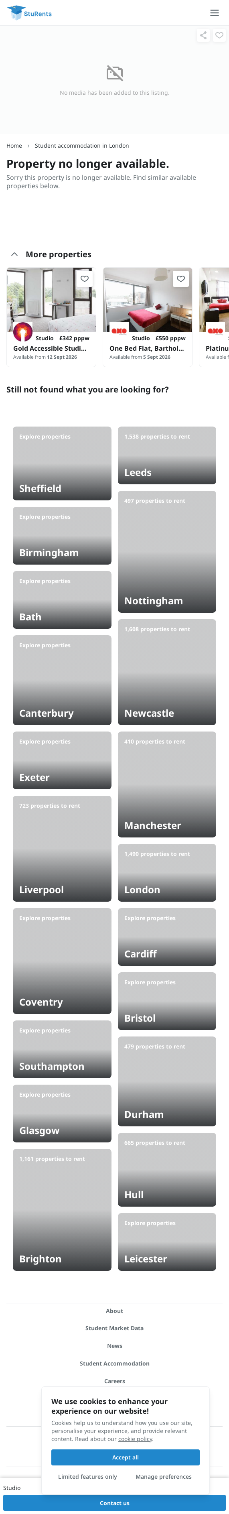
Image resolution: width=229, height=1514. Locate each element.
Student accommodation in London (82, 145)
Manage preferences (164, 1476)
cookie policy (135, 1439)
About (114, 1311)
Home (14, 145)
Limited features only (87, 1476)
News (114, 1345)
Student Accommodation (115, 1363)
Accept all (125, 1457)
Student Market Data (114, 1328)
